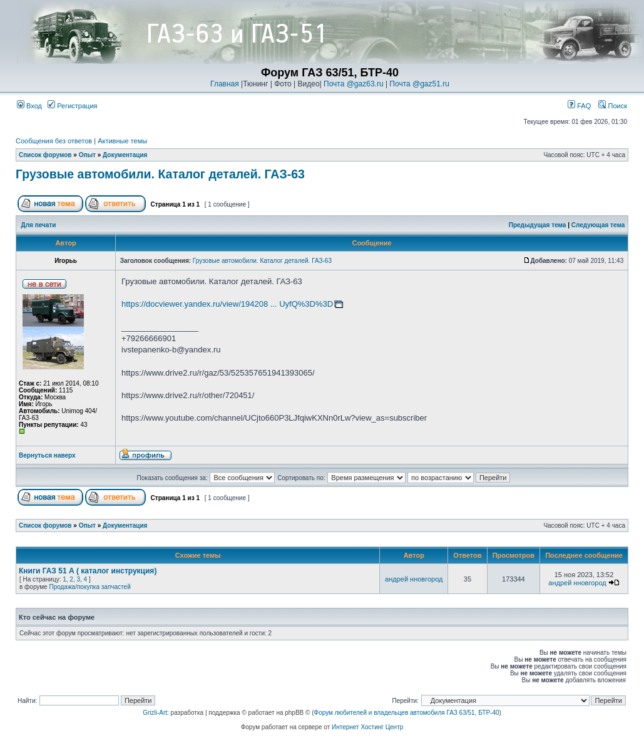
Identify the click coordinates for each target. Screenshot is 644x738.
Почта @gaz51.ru (419, 83)
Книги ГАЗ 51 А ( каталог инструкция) (87, 570)
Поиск (612, 106)
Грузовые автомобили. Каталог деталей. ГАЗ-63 (160, 174)
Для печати (38, 225)
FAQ (579, 106)
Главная (224, 83)
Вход (29, 106)
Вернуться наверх (47, 455)
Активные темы (122, 141)
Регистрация (72, 106)
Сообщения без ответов (54, 141)
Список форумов (45, 154)
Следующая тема (598, 225)
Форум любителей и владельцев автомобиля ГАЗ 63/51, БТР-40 (406, 712)
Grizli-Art (155, 712)
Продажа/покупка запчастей (89, 586)
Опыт (87, 154)
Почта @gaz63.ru (354, 83)
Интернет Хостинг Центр (367, 727)
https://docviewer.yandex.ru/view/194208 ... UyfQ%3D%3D (227, 304)
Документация (125, 154)
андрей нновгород (413, 579)
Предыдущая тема (537, 225)
